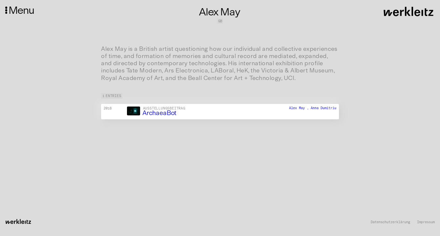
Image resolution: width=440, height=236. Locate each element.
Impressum (426, 222)
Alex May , (300, 108)
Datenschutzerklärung (390, 222)
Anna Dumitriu (323, 108)
